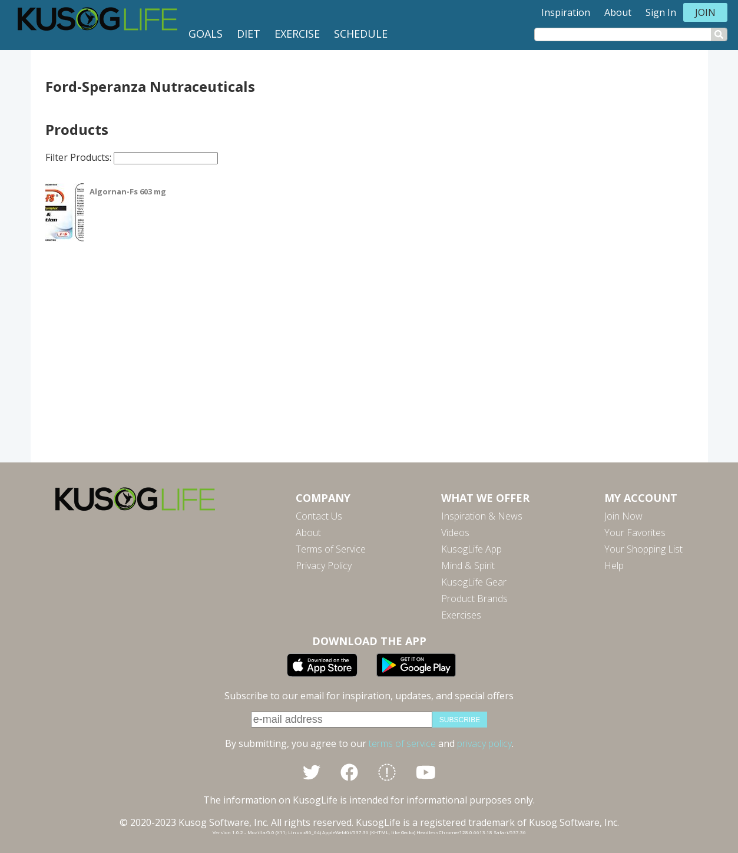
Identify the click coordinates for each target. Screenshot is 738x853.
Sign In (661, 12)
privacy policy (484, 743)
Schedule (361, 34)
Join (705, 12)
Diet (248, 34)
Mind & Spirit (468, 565)
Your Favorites (635, 532)
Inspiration (565, 12)
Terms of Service (331, 549)
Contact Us (319, 516)
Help (614, 565)
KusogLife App (471, 549)
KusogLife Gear (474, 582)
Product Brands (474, 598)
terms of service (402, 743)
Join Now (623, 516)
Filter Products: (131, 157)
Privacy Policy (324, 565)
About (617, 12)
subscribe (459, 720)
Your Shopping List (643, 549)
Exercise (297, 34)
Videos (455, 532)
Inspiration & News (481, 516)
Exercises (461, 615)
